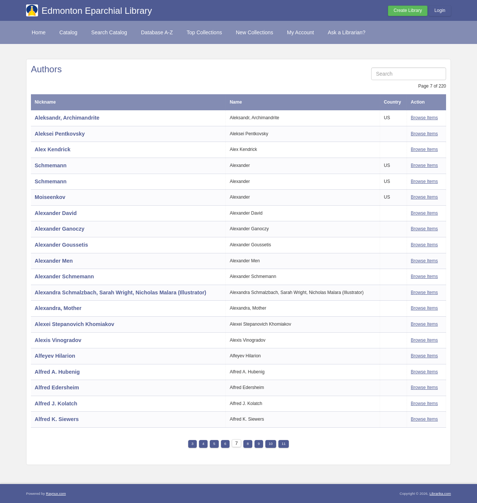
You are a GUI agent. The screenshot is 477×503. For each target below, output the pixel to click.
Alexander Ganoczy (60, 229)
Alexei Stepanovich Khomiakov (74, 324)
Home (38, 32)
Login (440, 10)
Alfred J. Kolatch (56, 403)
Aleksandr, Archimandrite (67, 118)
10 (271, 444)
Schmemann (51, 165)
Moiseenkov (50, 197)
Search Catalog (109, 32)
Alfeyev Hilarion (55, 356)
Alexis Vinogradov (58, 340)
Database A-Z (157, 32)
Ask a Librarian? (346, 32)
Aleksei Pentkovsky (60, 134)
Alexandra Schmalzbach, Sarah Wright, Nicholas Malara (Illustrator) (120, 292)
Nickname (45, 102)
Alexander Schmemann (64, 276)
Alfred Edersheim (57, 387)
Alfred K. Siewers (57, 419)
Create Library (408, 10)
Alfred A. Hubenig (57, 372)
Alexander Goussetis (61, 245)
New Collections (254, 32)
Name (236, 102)
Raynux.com (56, 493)
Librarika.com (440, 493)
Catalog (68, 32)
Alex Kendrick (52, 149)
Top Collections (204, 32)
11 (284, 444)
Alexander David (56, 213)
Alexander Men (54, 261)
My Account (300, 32)
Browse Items (424, 117)
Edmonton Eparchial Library (97, 11)
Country (392, 102)
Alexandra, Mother (58, 308)
